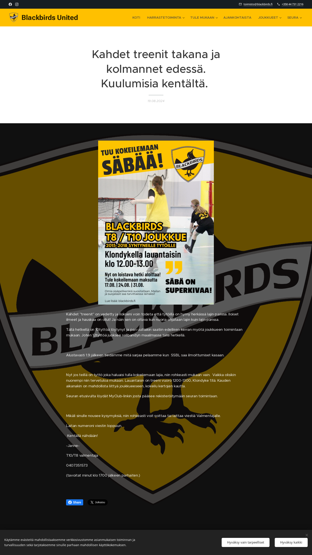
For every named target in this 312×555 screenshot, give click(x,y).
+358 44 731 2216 (292, 4)
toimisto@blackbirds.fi (258, 4)
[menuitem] (136, 17)
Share (74, 502)
